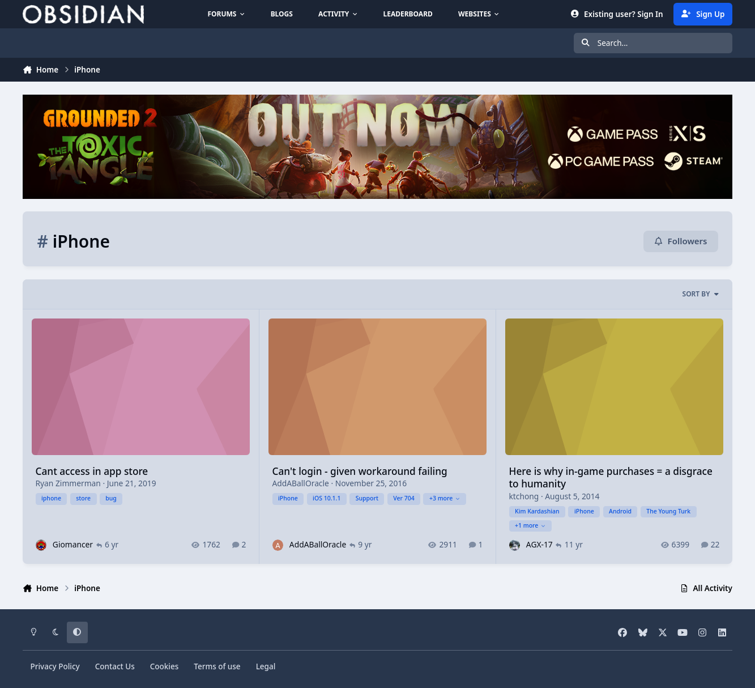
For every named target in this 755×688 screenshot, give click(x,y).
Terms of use (217, 666)
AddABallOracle (300, 483)
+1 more (530, 525)
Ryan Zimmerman (67, 483)
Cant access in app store (91, 470)
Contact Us (115, 666)
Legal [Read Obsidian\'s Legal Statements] (266, 666)
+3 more (444, 498)
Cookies (164, 666)
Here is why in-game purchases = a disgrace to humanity (610, 477)
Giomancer (73, 544)
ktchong (524, 495)
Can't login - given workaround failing (359, 470)
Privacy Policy (54, 666)
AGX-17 (539, 544)
